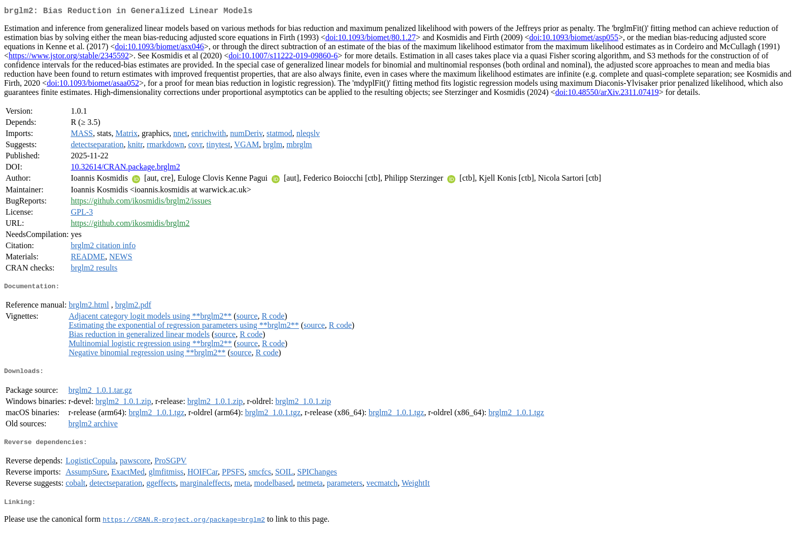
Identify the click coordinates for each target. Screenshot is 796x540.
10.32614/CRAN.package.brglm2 (125, 168)
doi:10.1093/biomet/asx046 (159, 48)
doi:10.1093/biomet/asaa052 (93, 85)
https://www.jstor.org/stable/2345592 (69, 57)
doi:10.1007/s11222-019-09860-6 (283, 57)
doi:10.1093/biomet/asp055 (573, 39)
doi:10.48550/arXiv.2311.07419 (607, 94)
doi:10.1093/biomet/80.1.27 (370, 39)
